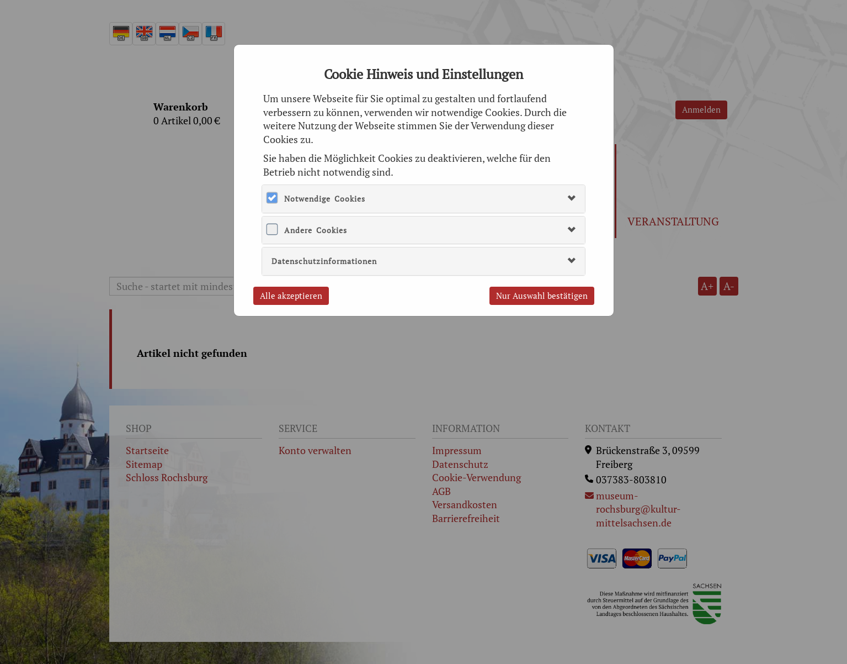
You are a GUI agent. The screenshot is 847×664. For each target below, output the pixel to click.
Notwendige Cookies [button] (324, 198)
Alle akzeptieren (291, 295)
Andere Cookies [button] (315, 230)
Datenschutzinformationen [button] (324, 261)
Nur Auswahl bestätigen (542, 295)
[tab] (423, 198)
